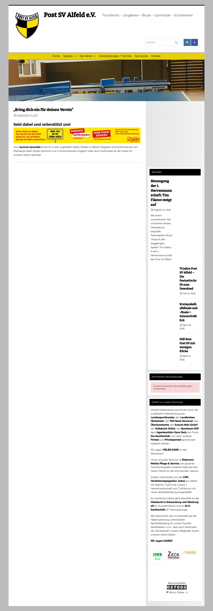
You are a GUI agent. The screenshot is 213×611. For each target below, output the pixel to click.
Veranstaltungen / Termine (115, 56)
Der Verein (88, 56)
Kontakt (155, 56)
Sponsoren (141, 56)
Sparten (69, 56)
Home (56, 56)
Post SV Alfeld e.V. (70, 15)
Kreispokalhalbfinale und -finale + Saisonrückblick (188, 312)
